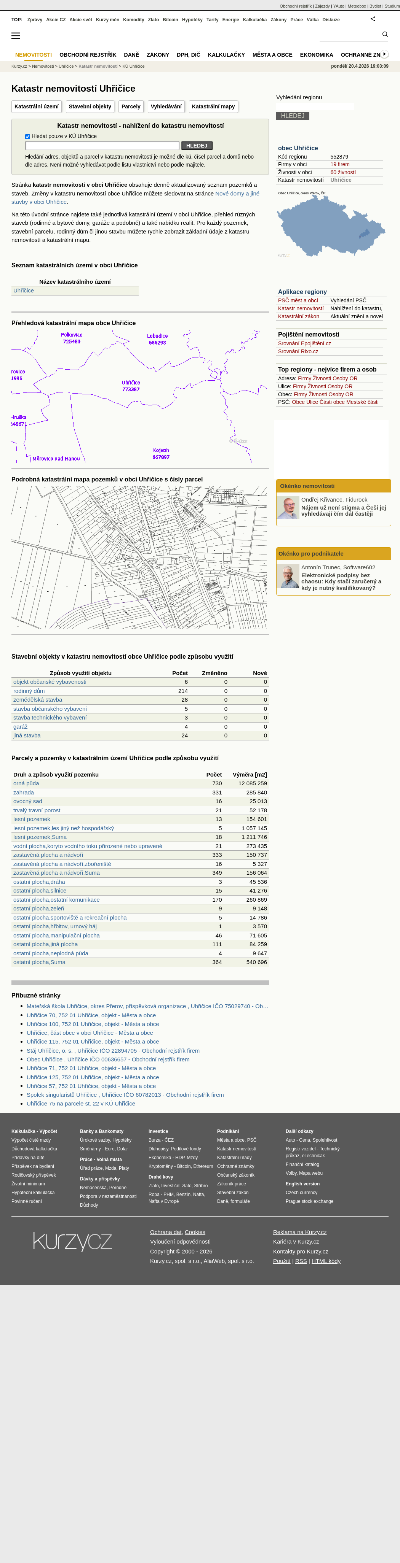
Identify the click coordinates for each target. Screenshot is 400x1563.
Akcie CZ (56, 19)
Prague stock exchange (309, 1201)
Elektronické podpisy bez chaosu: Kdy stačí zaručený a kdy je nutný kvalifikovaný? (341, 581)
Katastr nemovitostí (301, 308)
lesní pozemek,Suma (40, 837)
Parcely (131, 106)
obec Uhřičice (298, 148)
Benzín (183, 1194)
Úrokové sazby (95, 1140)
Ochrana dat (166, 1232)
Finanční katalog (302, 1164)
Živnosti (322, 378)
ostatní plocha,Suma (39, 962)
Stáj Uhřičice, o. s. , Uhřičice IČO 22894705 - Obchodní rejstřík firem (113, 1050)
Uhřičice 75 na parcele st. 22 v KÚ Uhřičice (81, 1103)
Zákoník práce (231, 1184)
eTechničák (313, 1155)
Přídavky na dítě (28, 1157)
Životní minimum (28, 1184)
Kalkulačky (226, 55)
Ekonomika (316, 55)
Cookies (195, 1232)
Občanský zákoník (235, 1175)
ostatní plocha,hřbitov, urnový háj (55, 926)
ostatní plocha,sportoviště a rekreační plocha (70, 917)
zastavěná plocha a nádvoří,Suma (56, 872)
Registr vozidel (301, 1149)
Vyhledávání (166, 106)
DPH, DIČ (188, 55)
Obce (298, 402)
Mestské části (362, 402)
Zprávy (34, 19)
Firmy (304, 378)
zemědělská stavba (37, 699)
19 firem (340, 164)
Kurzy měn (107, 19)
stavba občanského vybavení (50, 708)
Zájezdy (322, 6)
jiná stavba (27, 735)
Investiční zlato (176, 1185)
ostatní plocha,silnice (39, 890)
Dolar (122, 1149)
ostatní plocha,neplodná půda (50, 953)
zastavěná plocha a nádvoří (48, 854)
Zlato (153, 19)
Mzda (110, 1168)
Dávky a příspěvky (100, 1179)
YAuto (338, 6)
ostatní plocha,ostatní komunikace (56, 899)
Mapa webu (311, 1173)
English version (303, 1184)
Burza (154, 1140)
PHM (168, 1194)
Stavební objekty (90, 106)
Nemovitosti (43, 66)
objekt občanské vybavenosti (49, 681)
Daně (131, 55)
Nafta (198, 1194)
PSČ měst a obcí (298, 300)
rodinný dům (29, 691)
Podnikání (228, 1131)
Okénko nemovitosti (306, 486)
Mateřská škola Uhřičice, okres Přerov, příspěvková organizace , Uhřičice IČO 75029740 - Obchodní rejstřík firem (148, 1006)
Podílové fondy (186, 1149)
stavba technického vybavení (50, 717)
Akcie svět (81, 19)
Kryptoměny (161, 1166)
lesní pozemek (31, 819)
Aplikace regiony (302, 292)
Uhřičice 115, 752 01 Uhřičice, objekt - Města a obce (93, 1041)
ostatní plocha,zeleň (38, 908)
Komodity (133, 19)
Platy (124, 1168)
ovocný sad (27, 801)
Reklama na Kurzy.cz (300, 1232)
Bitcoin (170, 19)
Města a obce (273, 55)
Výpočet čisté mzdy (31, 1140)
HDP (179, 1157)
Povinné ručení (26, 1201)
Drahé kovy (161, 1177)
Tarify (212, 19)
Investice (158, 1131)
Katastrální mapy (213, 106)
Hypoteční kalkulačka (32, 1192)
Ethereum (203, 1166)
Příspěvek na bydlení (32, 1166)
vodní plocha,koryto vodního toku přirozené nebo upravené (87, 846)
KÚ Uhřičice (133, 66)
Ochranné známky (368, 55)
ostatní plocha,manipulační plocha (56, 935)
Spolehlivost (325, 1140)
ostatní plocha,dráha (39, 881)
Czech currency (301, 1192)
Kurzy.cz (19, 66)
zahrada (23, 792)
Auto (290, 1140)
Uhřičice (23, 290)
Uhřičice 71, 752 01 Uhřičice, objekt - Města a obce (91, 1068)
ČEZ (169, 1140)
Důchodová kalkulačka (34, 1149)
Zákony (278, 19)
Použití (282, 1261)
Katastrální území (36, 106)
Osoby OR (345, 378)
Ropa (154, 1194)
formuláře (240, 1201)
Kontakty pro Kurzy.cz (300, 1251)
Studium (392, 6)
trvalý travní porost (36, 810)
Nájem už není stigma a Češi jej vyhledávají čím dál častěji (343, 510)
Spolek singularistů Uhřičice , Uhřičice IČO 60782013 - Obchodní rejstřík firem (125, 1094)
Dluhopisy (158, 1149)
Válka (312, 19)
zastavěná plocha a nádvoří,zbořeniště (62, 864)
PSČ (252, 1140)
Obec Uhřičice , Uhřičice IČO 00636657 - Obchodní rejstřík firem (108, 1059)
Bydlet (375, 6)
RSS (301, 1261)
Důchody (89, 1205)
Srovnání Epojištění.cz (304, 343)
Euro (109, 1149)
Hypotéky (192, 19)
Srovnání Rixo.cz (298, 351)
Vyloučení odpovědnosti (180, 1241)
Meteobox (357, 6)
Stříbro (201, 1185)
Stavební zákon (233, 1192)
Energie (230, 19)
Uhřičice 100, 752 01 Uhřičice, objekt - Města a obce (93, 1024)
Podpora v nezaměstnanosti (108, 1196)
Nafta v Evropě (164, 1201)
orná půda (26, 783)
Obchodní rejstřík (296, 6)
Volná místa (109, 1159)
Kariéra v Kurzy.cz (296, 1241)
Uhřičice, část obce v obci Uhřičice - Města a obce (90, 1032)
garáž (20, 726)
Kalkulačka (255, 19)
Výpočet (48, 1131)
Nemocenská (93, 1187)
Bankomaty (111, 1131)
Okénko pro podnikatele (311, 553)
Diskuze (331, 19)
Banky (87, 1131)
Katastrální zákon (298, 316)
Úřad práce (91, 1168)
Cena (304, 1140)
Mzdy (192, 1157)
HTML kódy (326, 1261)
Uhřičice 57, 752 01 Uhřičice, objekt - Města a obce (91, 1086)
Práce (297, 19)
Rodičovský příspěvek (33, 1175)
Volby (291, 1173)
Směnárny (90, 1149)
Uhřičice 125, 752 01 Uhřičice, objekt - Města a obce (93, 1077)
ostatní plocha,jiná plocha (45, 944)
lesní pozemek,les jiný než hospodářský (63, 828)
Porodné (117, 1187)
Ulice (312, 402)
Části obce (332, 402)
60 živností (343, 172)
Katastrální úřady (234, 1157)
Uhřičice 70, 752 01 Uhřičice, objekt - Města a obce (91, 1015)
